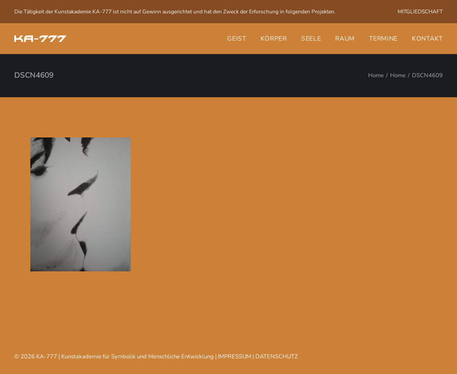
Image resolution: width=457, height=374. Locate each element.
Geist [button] (236, 38)
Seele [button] (311, 38)
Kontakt (427, 38)
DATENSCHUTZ (276, 357)
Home (376, 75)
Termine (383, 38)
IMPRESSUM (234, 357)
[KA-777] (40, 38)
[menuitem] (420, 11)
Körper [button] (274, 38)
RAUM (345, 38)
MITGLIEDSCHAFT (420, 11)
